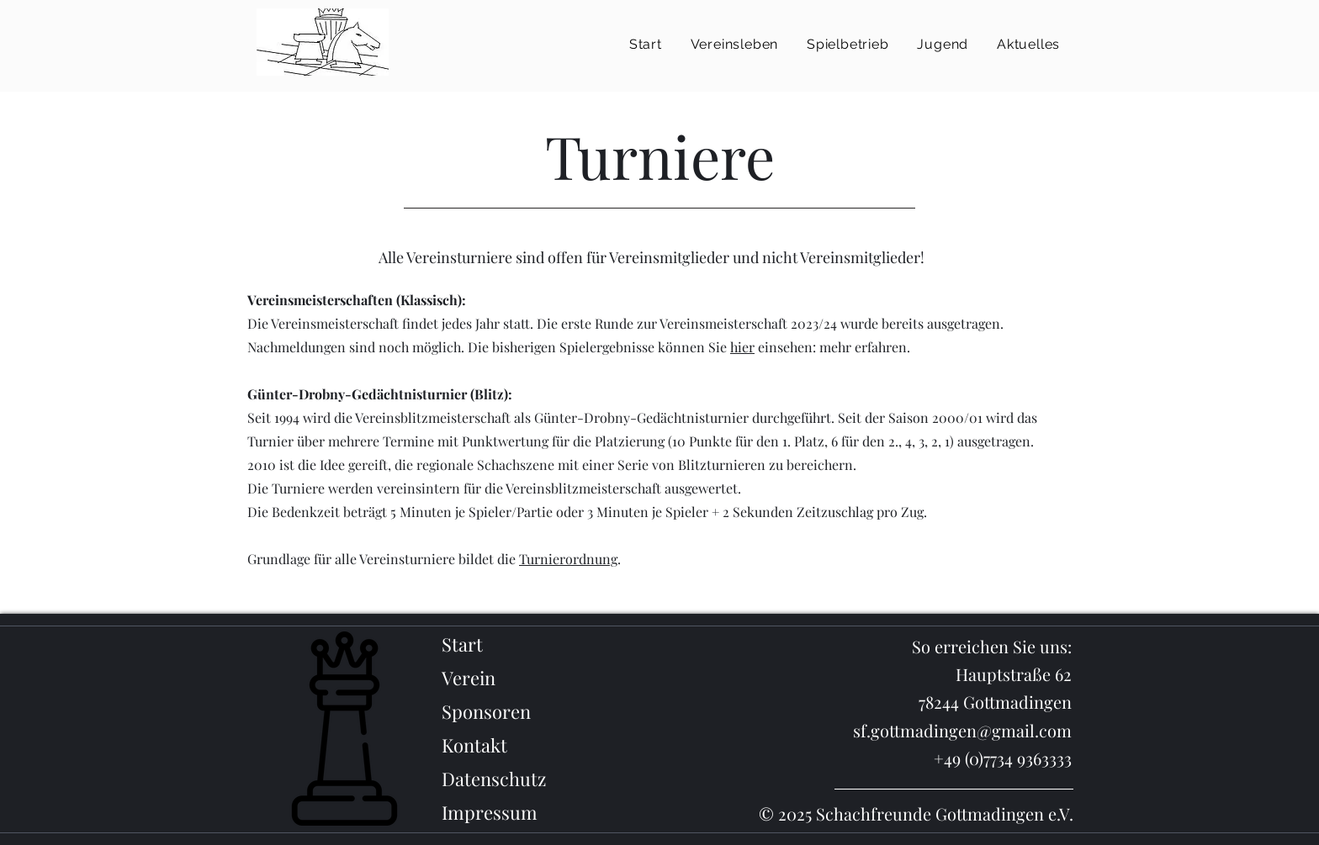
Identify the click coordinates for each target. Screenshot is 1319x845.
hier (742, 347)
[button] (734, 44)
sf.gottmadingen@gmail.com (962, 730)
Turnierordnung (568, 559)
